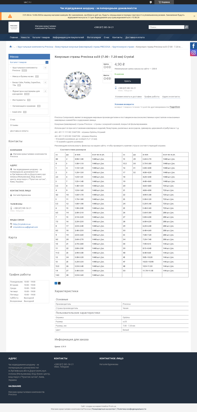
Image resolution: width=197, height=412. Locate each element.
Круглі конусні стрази (123, 47)
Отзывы (14, 125)
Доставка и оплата (135, 37)
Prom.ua (112, 406)
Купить (128, 81)
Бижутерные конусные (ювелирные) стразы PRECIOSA (82, 47)
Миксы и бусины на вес (23, 76)
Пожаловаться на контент (104, 409)
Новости (25, 37)
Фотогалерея (94, 37)
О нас (106, 37)
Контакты (117, 37)
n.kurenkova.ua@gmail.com (25, 227)
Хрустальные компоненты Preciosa (35, 47)
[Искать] (186, 27)
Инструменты (19, 100)
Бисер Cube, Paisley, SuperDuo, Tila (26, 83)
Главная (14, 37)
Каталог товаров (41, 37)
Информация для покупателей (68, 37)
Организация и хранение (24, 106)
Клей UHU (17, 112)
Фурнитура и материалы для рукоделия (26, 92)
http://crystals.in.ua (21, 224)
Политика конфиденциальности (131, 409)
